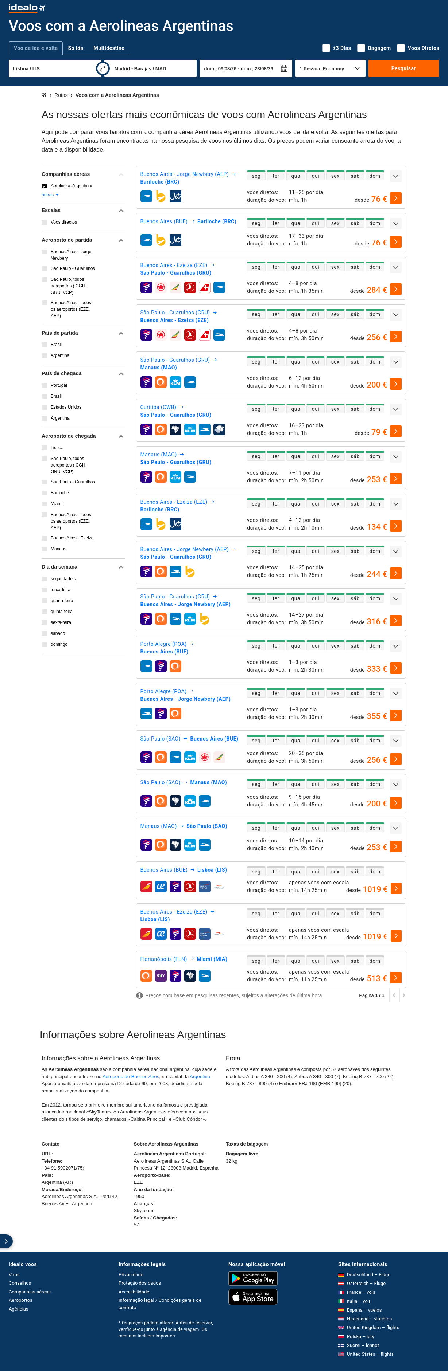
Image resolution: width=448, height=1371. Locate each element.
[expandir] (396, 176)
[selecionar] (396, 198)
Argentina (200, 1076)
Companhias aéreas (30, 1292)
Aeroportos (20, 1300)
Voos (14, 1274)
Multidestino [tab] (109, 48)
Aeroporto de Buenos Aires (131, 1076)
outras (50, 194)
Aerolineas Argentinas (72, 185)
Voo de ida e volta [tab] (36, 48)
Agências (18, 1309)
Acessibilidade (134, 1292)
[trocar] (103, 68)
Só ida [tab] (75, 48)
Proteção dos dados (140, 1283)
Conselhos (20, 1283)
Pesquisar (403, 68)
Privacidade (131, 1274)
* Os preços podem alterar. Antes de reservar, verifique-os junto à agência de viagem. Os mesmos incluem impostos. (166, 1329)
